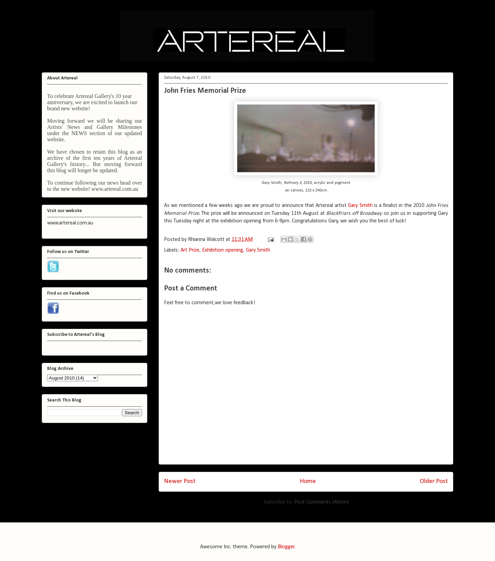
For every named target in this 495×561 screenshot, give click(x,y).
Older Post (434, 481)
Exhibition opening (222, 250)
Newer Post (180, 481)
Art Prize (189, 250)
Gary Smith (361, 205)
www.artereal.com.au (114, 189)
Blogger (286, 547)
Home (308, 481)
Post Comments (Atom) (321, 502)
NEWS (79, 133)
